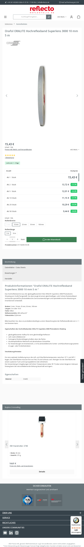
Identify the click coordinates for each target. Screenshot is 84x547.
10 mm (16, 224)
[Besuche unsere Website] (16, 532)
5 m (8, 233)
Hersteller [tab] (8, 278)
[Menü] (5, 16)
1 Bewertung (9, 158)
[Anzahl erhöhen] (17, 239)
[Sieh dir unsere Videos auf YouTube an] (5, 532)
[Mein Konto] (71, 16)
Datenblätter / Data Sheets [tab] (15, 267)
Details (42, 471)
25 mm (24, 224)
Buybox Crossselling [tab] (12, 407)
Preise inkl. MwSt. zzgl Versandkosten (18, 150)
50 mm (32, 224)
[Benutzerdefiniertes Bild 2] (42, 500)
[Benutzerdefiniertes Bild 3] (56, 500)
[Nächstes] (77, 96)
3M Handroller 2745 (19, 446)
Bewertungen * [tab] (11, 273)
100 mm (41, 224)
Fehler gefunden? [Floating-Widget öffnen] (82, 371)
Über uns (7, 512)
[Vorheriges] (6, 96)
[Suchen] (48, 17)
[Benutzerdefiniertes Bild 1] (28, 500)
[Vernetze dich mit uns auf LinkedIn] (11, 532)
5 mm (9, 224)
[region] (42, 95)
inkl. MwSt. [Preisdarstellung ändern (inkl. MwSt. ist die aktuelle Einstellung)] (61, 17)
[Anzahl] (12, 239)
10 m (14, 233)
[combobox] (29, 17)
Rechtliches (9, 522)
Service (6, 517)
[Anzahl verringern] (7, 239)
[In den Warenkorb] (51, 239)
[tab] (42, 262)
